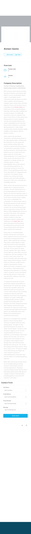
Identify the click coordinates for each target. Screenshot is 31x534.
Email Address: (7, 394)
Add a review (9, 54)
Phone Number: (7, 400)
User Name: (6, 387)
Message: (5, 407)
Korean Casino (19, 107)
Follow (18, 54)
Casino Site (17, 221)
